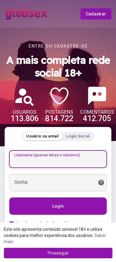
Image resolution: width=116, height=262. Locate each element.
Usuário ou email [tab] (42, 136)
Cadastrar (96, 13)
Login (58, 206)
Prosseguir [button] (58, 253)
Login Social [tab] (78, 136)
